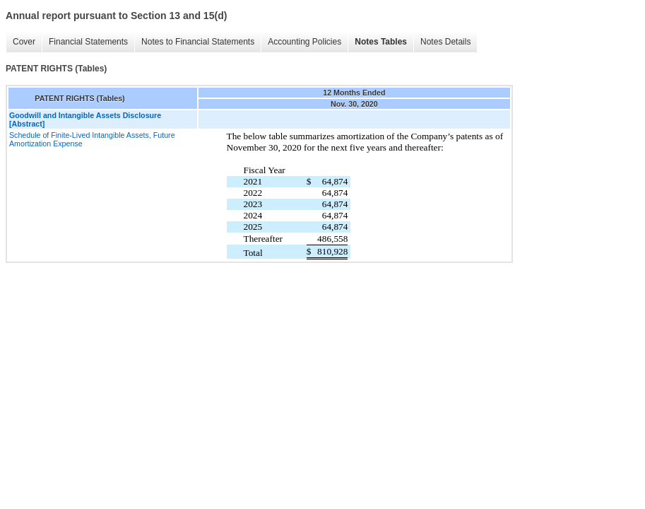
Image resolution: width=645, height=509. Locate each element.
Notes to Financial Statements (197, 42)
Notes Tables (381, 42)
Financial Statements (88, 42)
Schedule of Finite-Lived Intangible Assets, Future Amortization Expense (92, 139)
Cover (24, 42)
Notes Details (445, 42)
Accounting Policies (304, 42)
